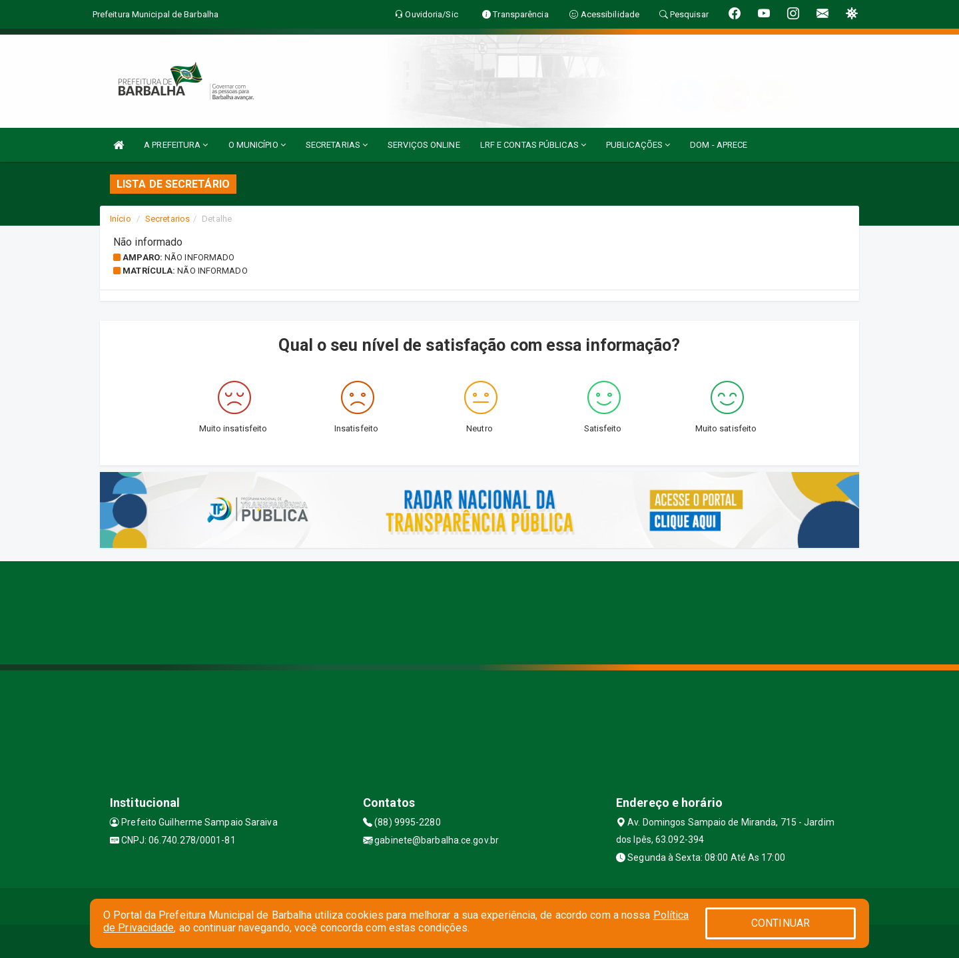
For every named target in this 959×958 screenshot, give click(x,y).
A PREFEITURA (176, 145)
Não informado (199, 257)
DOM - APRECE (718, 145)
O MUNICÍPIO (257, 145)
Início (120, 219)
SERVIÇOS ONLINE (424, 145)
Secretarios (167, 219)
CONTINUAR (780, 923)
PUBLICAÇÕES (638, 145)
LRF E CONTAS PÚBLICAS (533, 145)
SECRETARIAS (337, 145)
